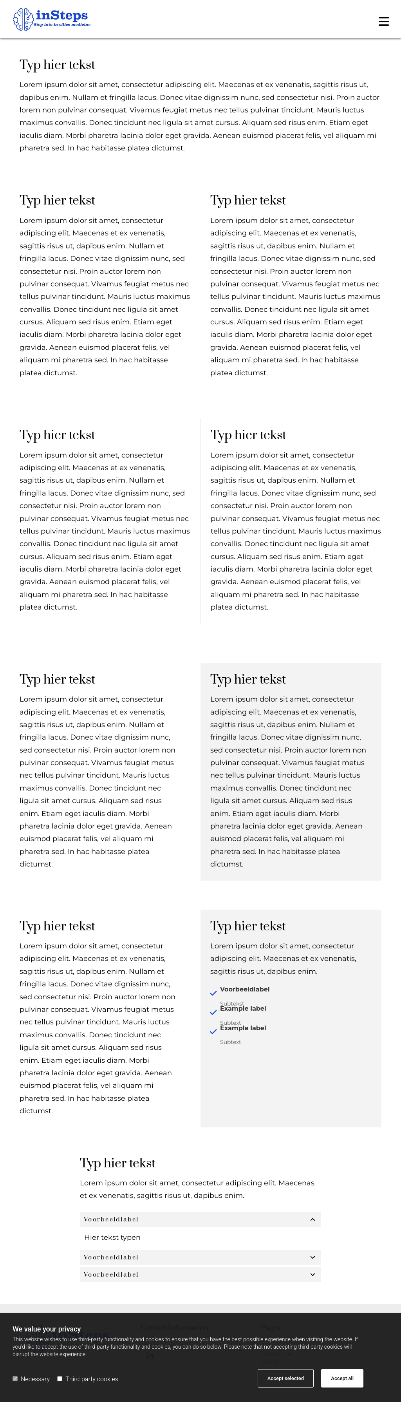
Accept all (342, 1378)
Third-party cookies (87, 1379)
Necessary (31, 1379)
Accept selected (285, 1378)
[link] (313, 1222)
